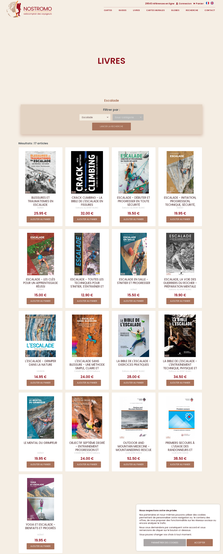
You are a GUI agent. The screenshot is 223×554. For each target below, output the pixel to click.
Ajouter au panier (40, 219)
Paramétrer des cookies (164, 542)
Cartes (108, 10)
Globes (175, 10)
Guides (123, 10)
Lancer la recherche (111, 126)
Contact (210, 10)
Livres (136, 10)
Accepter (199, 542)
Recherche (192, 10)
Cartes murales (155, 10)
